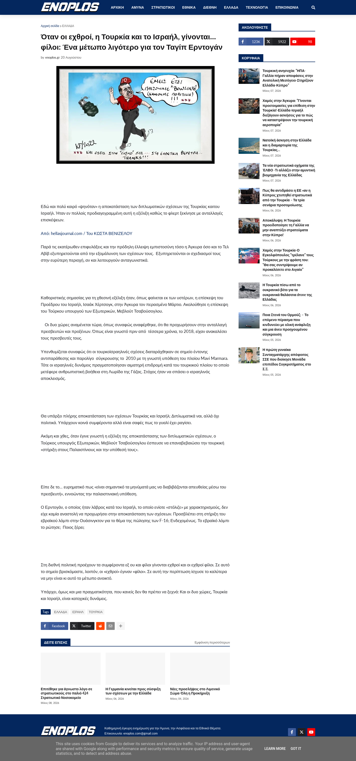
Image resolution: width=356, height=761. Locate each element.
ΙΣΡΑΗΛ (78, 612)
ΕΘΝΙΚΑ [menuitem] (189, 7)
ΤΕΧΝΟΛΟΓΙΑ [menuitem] (257, 7)
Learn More (275, 749)
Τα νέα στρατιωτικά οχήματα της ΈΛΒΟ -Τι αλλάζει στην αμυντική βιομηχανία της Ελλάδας (289, 170)
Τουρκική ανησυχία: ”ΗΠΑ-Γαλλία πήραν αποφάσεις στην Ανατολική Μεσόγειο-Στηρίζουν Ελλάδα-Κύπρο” (288, 78)
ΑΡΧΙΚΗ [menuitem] (117, 7)
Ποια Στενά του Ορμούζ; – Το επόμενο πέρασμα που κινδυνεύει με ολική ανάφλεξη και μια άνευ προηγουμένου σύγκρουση (287, 324)
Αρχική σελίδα (50, 26)
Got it (295, 749)
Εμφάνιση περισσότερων (212, 642)
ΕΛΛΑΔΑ (68, 26)
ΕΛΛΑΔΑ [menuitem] (231, 7)
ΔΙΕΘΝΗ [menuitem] (209, 7)
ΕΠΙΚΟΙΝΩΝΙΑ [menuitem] (286, 7)
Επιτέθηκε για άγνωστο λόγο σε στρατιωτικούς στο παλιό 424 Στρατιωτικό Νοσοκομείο (66, 693)
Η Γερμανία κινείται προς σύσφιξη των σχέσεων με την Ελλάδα (133, 691)
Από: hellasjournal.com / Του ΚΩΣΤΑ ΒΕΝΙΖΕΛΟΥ (86, 233)
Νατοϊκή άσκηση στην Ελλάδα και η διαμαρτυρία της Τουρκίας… (287, 145)
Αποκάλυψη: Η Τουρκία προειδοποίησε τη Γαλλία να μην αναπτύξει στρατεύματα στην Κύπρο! (286, 227)
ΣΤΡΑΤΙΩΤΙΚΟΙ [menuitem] (163, 7)
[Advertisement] (122, 183)
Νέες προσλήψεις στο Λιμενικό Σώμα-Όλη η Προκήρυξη (195, 691)
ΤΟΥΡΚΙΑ (96, 612)
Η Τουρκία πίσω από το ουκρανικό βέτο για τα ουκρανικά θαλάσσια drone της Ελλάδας (287, 292)
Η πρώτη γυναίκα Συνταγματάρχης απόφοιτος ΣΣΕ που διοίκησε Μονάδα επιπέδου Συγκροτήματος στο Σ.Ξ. (287, 359)
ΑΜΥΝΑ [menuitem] (137, 7)
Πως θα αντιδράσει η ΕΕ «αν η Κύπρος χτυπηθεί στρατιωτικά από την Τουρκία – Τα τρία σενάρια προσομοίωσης (287, 197)
